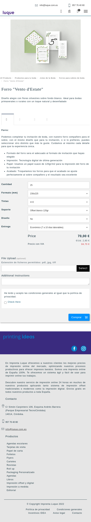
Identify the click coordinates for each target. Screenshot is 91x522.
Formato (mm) (9, 192)
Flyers (10, 458)
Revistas (11, 465)
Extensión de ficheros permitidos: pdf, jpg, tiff (28, 262)
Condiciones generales (69, 509)
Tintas (5, 201)
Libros (10, 479)
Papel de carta (15, 451)
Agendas (11, 476)
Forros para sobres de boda (71, 78)
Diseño (35, 119)
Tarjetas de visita (16, 447)
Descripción (7, 119)
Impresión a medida (17, 487)
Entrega (48, 119)
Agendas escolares (17, 443)
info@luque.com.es (16, 429)
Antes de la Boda (48, 78)
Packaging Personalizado (20, 472)
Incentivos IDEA (37, 513)
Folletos (11, 454)
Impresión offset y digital (20, 483)
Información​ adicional (22, 119)
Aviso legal (59, 513)
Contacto (77, 513)
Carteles (11, 461)
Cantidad (6, 184)
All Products (5, 78)
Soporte (6, 209)
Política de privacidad (38, 509)
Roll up (10, 469)
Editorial (11, 490)
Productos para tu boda (25, 78)
